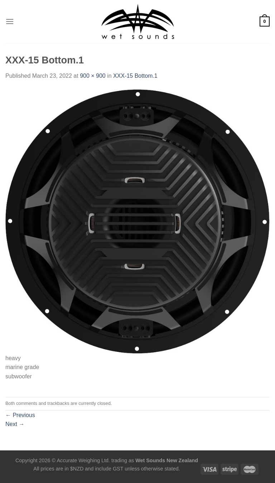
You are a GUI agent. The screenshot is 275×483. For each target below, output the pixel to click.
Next (14, 424)
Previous (20, 415)
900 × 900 (93, 76)
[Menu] (9, 21)
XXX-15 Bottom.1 (135, 76)
